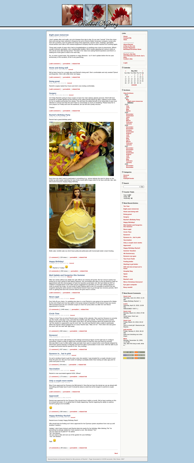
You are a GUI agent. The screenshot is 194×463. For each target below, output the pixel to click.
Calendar (126, 67)
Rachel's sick (128, 279)
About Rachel (128, 44)
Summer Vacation (129, 251)
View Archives (128, 93)
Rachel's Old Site (129, 54)
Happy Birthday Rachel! (131, 248)
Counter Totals (128, 192)
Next (116, 453)
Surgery (126, 217)
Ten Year (126, 206)
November (129, 114)
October (129, 130)
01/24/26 (134, 85)
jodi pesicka (127, 329)
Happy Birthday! (129, 222)
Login (125, 63)
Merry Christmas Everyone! (133, 282)
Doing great (127, 214)
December (129, 127)
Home (125, 36)
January (129, 124)
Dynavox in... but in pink (132, 237)
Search (125, 183)
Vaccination (127, 240)
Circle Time (127, 232)
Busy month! (127, 287)
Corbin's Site (127, 59)
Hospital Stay (128, 271)
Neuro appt (127, 229)
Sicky (125, 276)
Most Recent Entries (130, 203)
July (127, 106)
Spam (125, 274)
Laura (125, 304)
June (128, 107)
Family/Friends (128, 178)
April (127, 140)
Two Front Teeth (129, 259)
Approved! (127, 245)
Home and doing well (130, 211)
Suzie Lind (127, 296)
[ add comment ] (55, 63)
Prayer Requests (129, 47)
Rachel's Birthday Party (131, 219)
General (70, 69)
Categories (126, 172)
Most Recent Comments (131, 293)
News (125, 177)
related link (76, 63)
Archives (126, 90)
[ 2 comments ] (54, 271)
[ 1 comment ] (54, 257)
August (128, 133)
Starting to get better (130, 264)
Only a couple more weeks (132, 243)
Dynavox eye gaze (129, 256)
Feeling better (128, 261)
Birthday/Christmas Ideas (132, 49)
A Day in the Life (129, 46)
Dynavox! (126, 234)
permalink (66, 63)
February (129, 122)
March (128, 111)
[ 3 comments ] (54, 448)
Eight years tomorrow (135, 101)
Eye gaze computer (130, 284)
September (130, 116)
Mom (125, 338)
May (127, 96)
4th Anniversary (129, 253)
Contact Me (127, 38)
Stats (125, 39)
